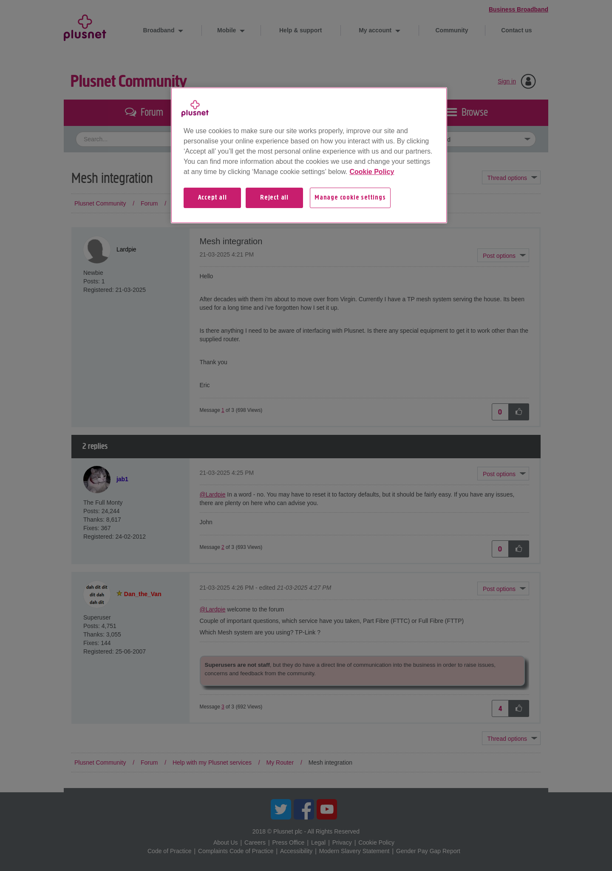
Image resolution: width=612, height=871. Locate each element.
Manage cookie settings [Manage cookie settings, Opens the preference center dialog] (350, 197)
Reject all (274, 197)
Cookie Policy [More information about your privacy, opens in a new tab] (371, 171)
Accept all (212, 197)
